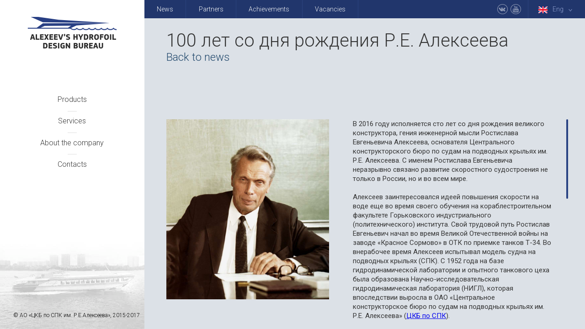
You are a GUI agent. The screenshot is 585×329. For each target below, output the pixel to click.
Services (72, 121)
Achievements (269, 9)
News (165, 9)
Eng (557, 9)
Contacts (72, 164)
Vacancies (330, 9)
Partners (211, 9)
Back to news (198, 57)
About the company (72, 142)
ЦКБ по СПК (426, 316)
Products (72, 99)
